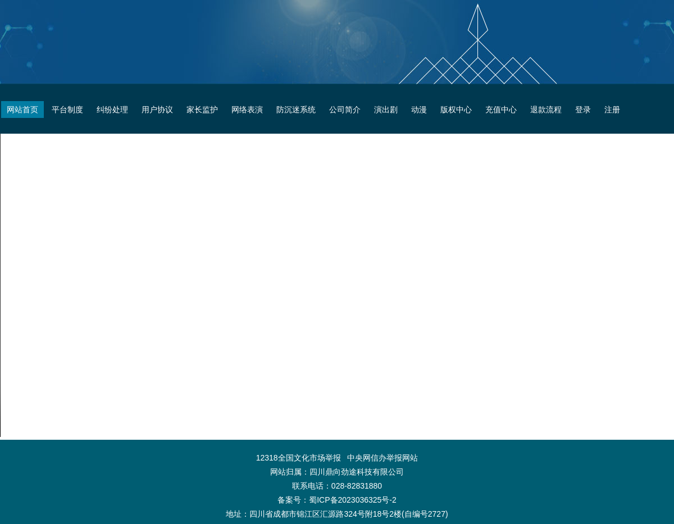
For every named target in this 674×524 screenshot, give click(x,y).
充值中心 (501, 109)
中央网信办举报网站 (382, 457)
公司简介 (345, 109)
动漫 (419, 109)
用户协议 (157, 109)
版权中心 (456, 109)
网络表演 (247, 109)
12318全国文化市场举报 (298, 457)
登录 (583, 109)
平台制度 (67, 109)
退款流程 (546, 109)
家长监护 (202, 109)
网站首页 (22, 109)
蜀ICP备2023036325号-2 (353, 499)
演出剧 (386, 109)
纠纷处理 (112, 109)
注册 (612, 109)
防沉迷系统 (296, 109)
